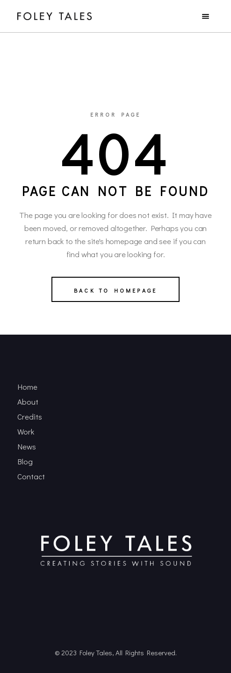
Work (25, 431)
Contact (31, 476)
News (26, 446)
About (27, 401)
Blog (25, 461)
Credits (29, 416)
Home (27, 386)
